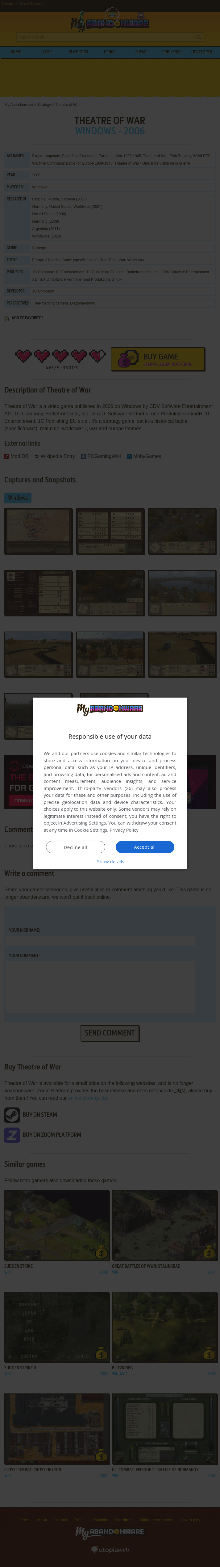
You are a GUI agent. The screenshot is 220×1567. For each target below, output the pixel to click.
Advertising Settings (85, 823)
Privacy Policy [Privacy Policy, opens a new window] (124, 830)
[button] (110, 861)
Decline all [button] (75, 847)
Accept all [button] (145, 847)
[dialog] (110, 783)
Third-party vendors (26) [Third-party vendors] (105, 788)
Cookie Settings (90, 830)
